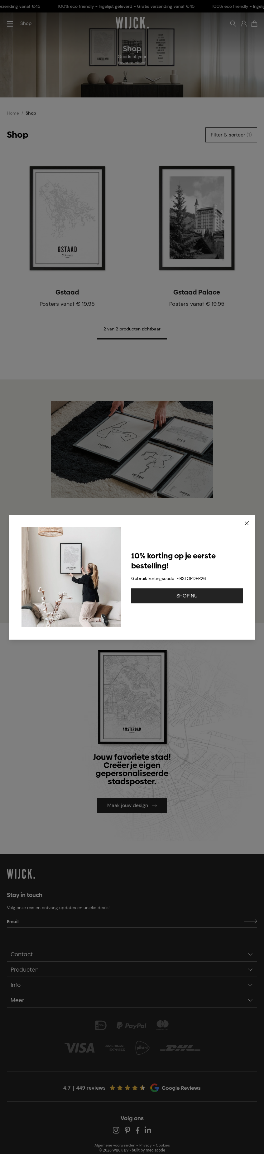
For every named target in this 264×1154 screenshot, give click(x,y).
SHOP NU (187, 595)
